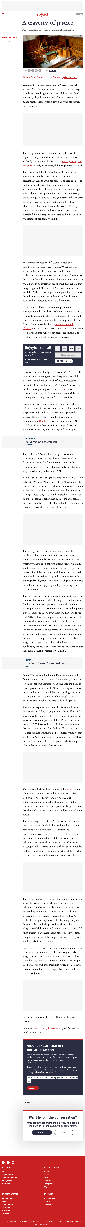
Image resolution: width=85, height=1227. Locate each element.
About (4, 1172)
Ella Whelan (6, 1208)
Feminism (47, 1181)
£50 (78, 348)
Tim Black (5, 1214)
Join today (41, 1132)
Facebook (3, 1162)
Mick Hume (6, 1211)
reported (63, 389)
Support (32, 1088)
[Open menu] (3, 14)
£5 (57, 348)
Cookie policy (6, 1184)
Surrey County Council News (47, 1028)
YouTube (13, 1162)
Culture (46, 1175)
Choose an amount (68, 355)
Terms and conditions (9, 1178)
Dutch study (45, 421)
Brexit (46, 1178)
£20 (71, 348)
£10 (64, 348)
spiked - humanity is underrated (42, 15)
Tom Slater (5, 1201)
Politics (52, 70)
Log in (79, 14)
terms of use (43, 1221)
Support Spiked (7, 1175)
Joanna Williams (8, 1204)
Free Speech (48, 1184)
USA (45, 1187)
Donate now (62, 361)
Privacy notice (7, 1181)
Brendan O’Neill (7, 1198)
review (69, 789)
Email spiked (48, 1204)
